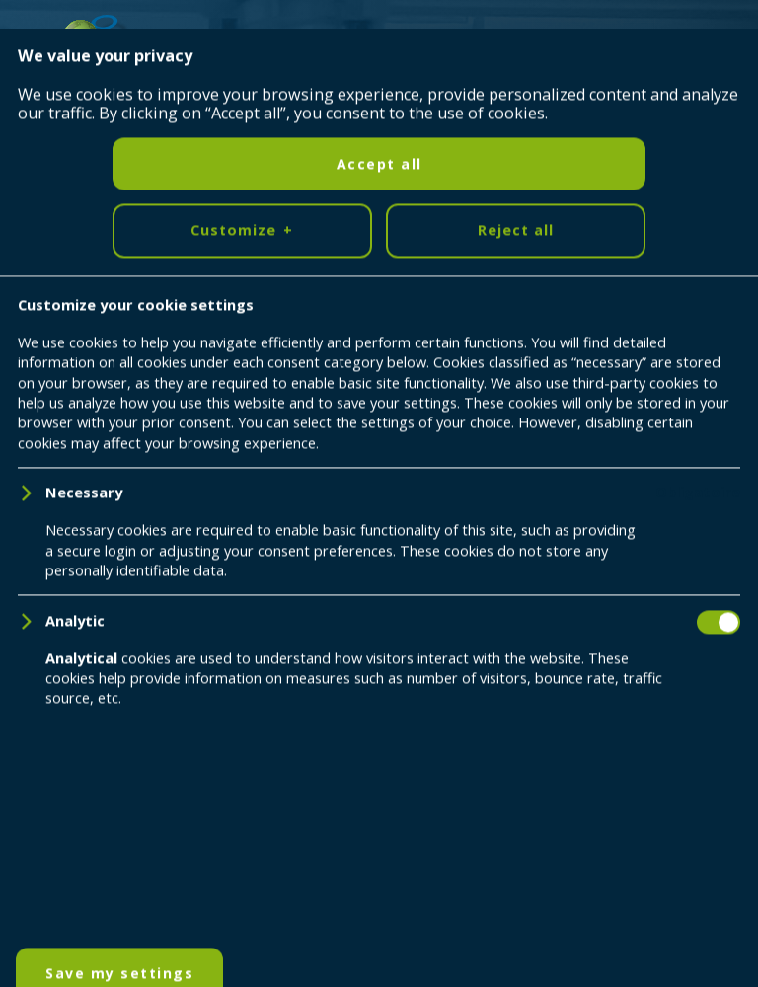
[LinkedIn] (61, 660)
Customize (241, 916)
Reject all (516, 915)
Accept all (379, 849)
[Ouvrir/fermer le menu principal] (713, 44)
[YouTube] (121, 660)
